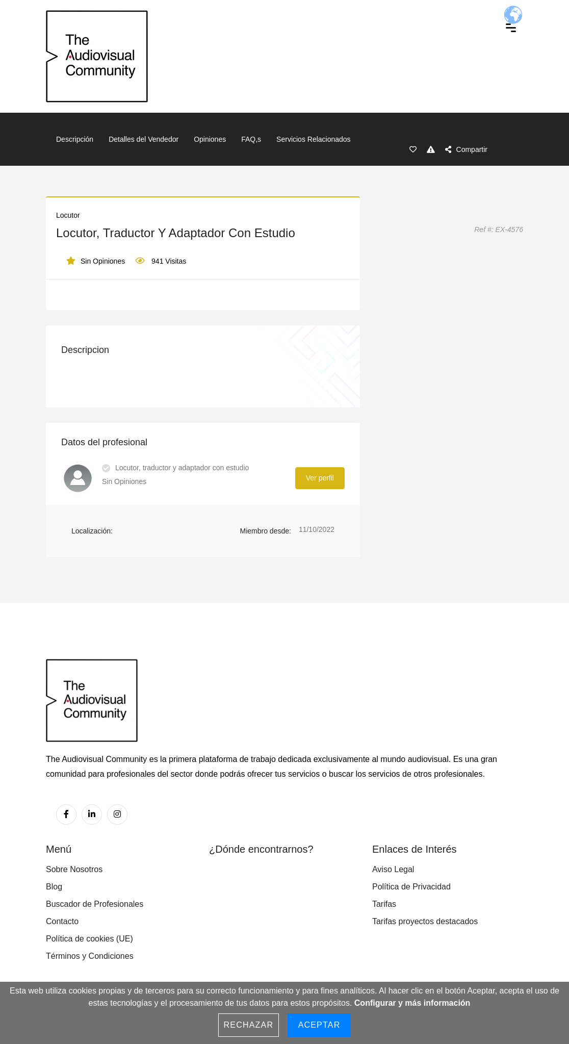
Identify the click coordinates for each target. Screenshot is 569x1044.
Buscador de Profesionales (94, 904)
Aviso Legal (393, 869)
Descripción (74, 139)
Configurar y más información (412, 1003)
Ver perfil (320, 478)
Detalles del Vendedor (143, 139)
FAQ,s (251, 139)
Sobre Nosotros (74, 869)
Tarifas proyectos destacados (425, 921)
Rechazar (249, 1025)
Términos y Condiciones (90, 956)
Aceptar (319, 1025)
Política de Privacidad (411, 886)
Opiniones (210, 139)
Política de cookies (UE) (89, 938)
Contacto (62, 921)
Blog (54, 886)
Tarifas (384, 904)
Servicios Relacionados (313, 139)
